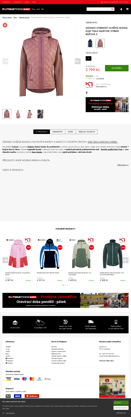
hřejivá (31, 146)
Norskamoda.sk (17, 2)
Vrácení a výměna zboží (58, 351)
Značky (34, 2)
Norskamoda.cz (6, 2)
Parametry (57, 131)
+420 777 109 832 (124, 2)
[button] (63, 285)
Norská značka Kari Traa (111, 149)
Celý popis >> (123, 164)
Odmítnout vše (121, 413)
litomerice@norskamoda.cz (112, 356)
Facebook (9, 358)
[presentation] (5, 61)
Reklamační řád (56, 354)
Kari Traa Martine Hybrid (103, 142)
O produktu (41, 131)
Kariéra (8, 356)
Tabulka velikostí (92, 52)
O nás (7, 349)
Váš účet (53, 347)
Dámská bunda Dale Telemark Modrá (48, 273)
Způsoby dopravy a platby (58, 356)
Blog (7, 354)
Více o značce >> (101, 86)
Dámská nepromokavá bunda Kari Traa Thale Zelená (79, 274)
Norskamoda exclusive (58, 363)
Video (70, 131)
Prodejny (27, 2)
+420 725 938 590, (113, 2)
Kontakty (8, 347)
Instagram (9, 361)
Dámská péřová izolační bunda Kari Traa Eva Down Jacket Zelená (112, 274)
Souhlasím (118, 403)
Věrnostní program (57, 358)
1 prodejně (100, 78)
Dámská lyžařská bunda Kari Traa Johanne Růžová (17, 274)
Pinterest (9, 363)
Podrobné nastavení (121, 408)
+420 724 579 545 (108, 354)
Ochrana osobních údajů (58, 361)
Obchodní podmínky (57, 349)
